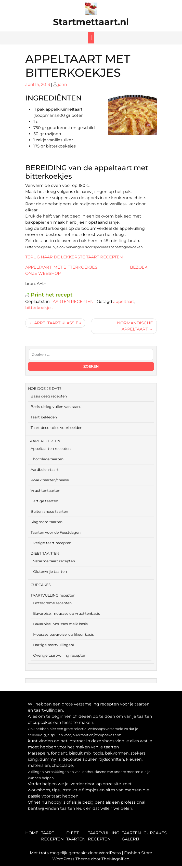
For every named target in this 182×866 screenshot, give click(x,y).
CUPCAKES (41, 585)
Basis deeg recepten (49, 396)
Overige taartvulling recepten (59, 655)
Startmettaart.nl (91, 21)
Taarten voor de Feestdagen (56, 532)
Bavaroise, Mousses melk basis (60, 624)
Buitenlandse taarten (49, 511)
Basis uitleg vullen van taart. (56, 406)
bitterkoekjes (39, 307)
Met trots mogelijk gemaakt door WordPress (76, 852)
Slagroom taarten (46, 522)
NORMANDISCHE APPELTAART (135, 326)
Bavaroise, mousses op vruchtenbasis (66, 613)
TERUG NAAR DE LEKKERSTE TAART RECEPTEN (74, 257)
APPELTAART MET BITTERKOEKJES (61, 267)
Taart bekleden (44, 417)
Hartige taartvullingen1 (53, 645)
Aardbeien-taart (45, 469)
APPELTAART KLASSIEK (57, 323)
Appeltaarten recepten (51, 448)
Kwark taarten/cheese (50, 480)
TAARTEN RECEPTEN (72, 301)
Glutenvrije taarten (50, 571)
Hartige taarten (44, 501)
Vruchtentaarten (45, 490)
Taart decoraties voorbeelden (56, 427)
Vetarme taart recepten (54, 561)
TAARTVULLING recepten (53, 595)
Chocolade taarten (47, 459)
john (62, 84)
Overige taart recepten (51, 543)
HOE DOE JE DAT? (44, 388)
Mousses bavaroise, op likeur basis (63, 634)
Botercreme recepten (52, 603)
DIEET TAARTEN (45, 553)
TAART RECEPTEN (44, 441)
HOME (31, 832)
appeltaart (123, 301)
